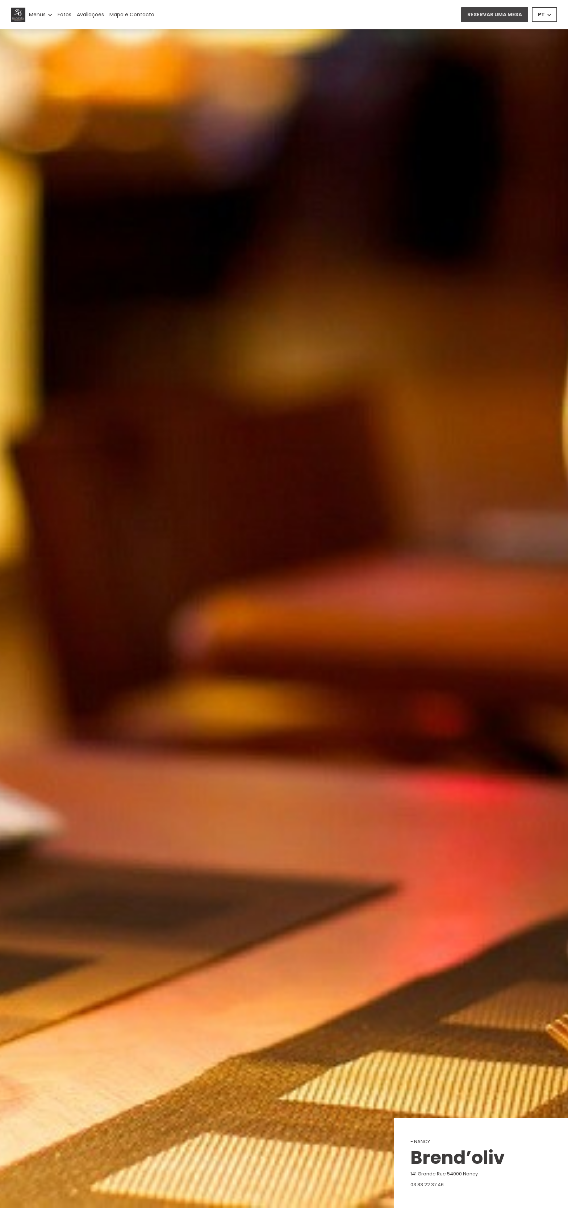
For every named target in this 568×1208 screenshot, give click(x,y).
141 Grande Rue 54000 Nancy (476, 1173)
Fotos (64, 14)
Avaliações (90, 14)
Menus (40, 14)
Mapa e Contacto (131, 14)
